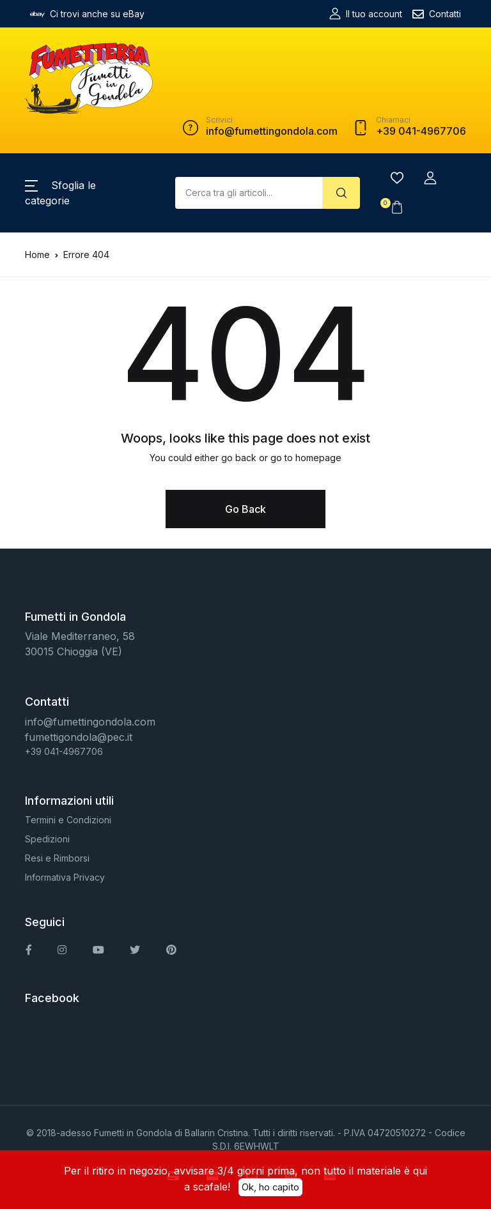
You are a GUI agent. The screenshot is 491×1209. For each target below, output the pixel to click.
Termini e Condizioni (68, 819)
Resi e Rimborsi (57, 858)
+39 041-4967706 (64, 751)
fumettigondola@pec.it (78, 737)
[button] (430, 178)
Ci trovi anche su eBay (87, 14)
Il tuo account (365, 13)
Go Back (245, 509)
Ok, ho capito (270, 1186)
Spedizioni (47, 838)
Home (37, 254)
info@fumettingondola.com (90, 721)
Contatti (436, 14)
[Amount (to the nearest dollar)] (249, 193)
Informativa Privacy (65, 877)
